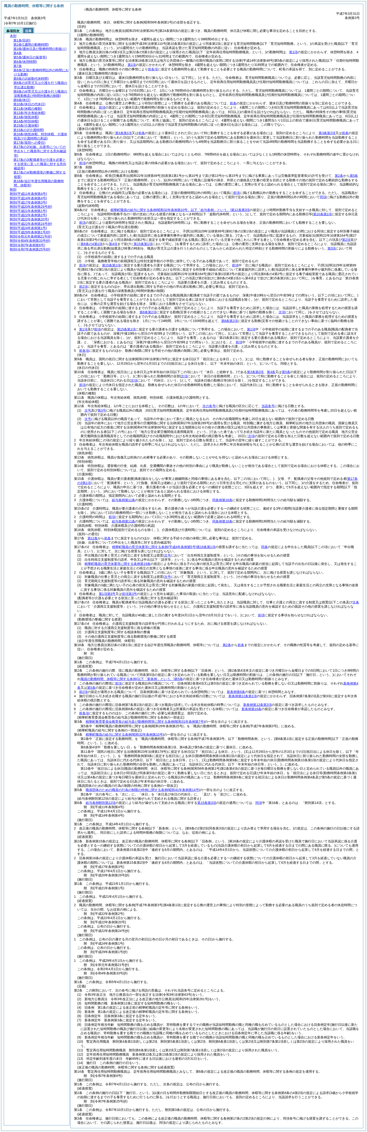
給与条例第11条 (123, 500)
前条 (233, 103)
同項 (323, 197)
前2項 (83, 286)
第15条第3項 (206, 803)
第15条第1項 (111, 265)
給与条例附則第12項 (101, 803)
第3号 (102, 410)
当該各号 (268, 406)
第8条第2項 (147, 312)
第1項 (293, 52)
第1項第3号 (107, 594)
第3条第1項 (123, 133)
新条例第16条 (252, 709)
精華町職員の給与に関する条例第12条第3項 (180, 210)
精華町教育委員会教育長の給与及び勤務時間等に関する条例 (145, 721)
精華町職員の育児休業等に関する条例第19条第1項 (163, 547)
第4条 (271, 372)
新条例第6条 (236, 692)
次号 (87, 410)
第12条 (93, 538)
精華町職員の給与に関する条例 (125, 734)
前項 (102, 107)
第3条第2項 (327, 133)
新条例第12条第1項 (242, 696)
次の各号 (209, 406)
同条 (264, 547)
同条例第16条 (222, 500)
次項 (251, 436)
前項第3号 (129, 594)
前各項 (153, 69)
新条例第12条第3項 (257, 705)
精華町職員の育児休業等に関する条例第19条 (117, 564)
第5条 (354, 176)
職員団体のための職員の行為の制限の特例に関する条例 (143, 790)
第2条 (339, 176)
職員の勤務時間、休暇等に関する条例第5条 (132, 679)
